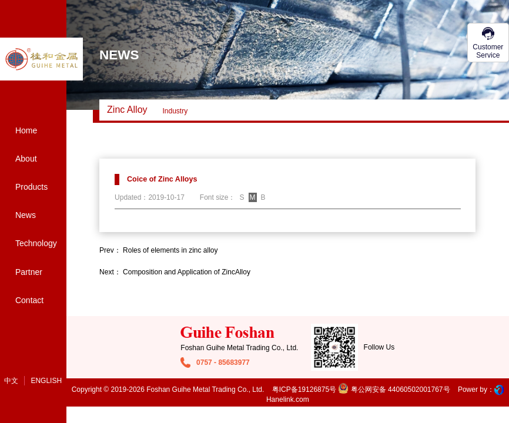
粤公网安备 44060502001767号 (394, 389)
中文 (11, 380)
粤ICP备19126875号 (304, 389)
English (46, 380)
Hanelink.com (287, 399)
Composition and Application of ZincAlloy (186, 272)
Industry (175, 111)
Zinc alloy (127, 110)
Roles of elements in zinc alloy (170, 250)
